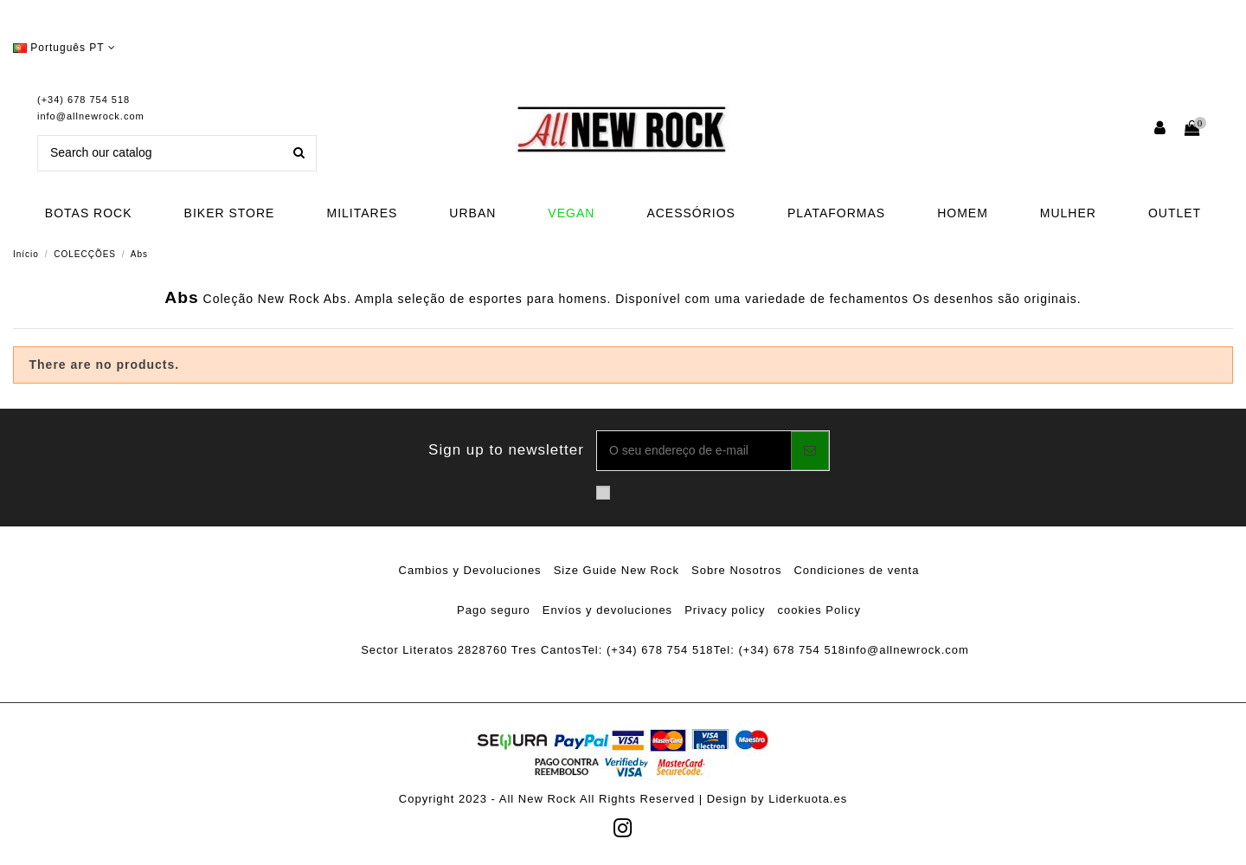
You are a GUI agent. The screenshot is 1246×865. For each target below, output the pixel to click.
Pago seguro (493, 610)
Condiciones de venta (856, 570)
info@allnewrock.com (91, 116)
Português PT (64, 48)
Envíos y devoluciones (607, 610)
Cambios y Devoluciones (470, 570)
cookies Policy (819, 610)
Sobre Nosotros (736, 570)
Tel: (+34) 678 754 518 (647, 649)
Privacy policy (724, 610)
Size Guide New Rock (616, 570)
